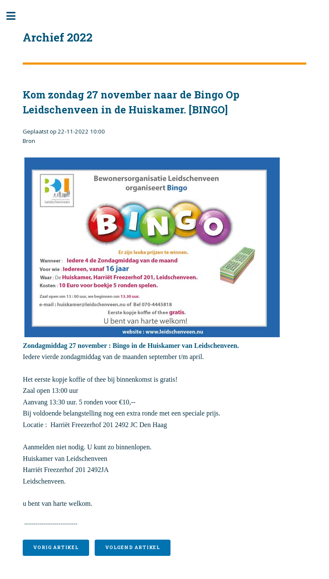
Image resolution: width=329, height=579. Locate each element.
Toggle (15, 16)
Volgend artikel (132, 547)
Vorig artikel (55, 547)
